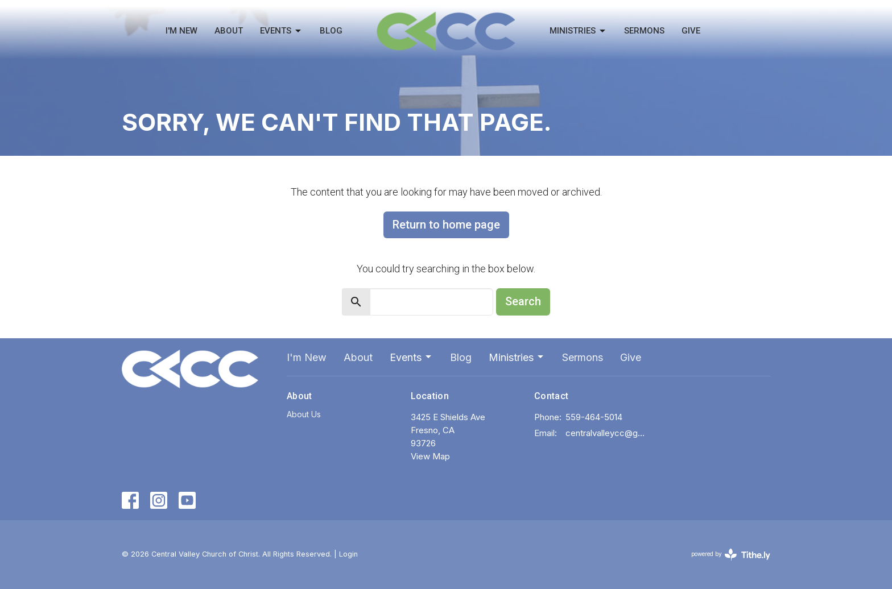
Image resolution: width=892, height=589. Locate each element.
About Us (304, 414)
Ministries (578, 31)
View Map (430, 456)
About (228, 31)
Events (281, 31)
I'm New (181, 31)
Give (691, 31)
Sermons (644, 31)
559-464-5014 (593, 417)
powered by (730, 555)
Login (348, 554)
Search (523, 301)
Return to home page (446, 224)
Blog (331, 31)
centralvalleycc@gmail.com (606, 433)
